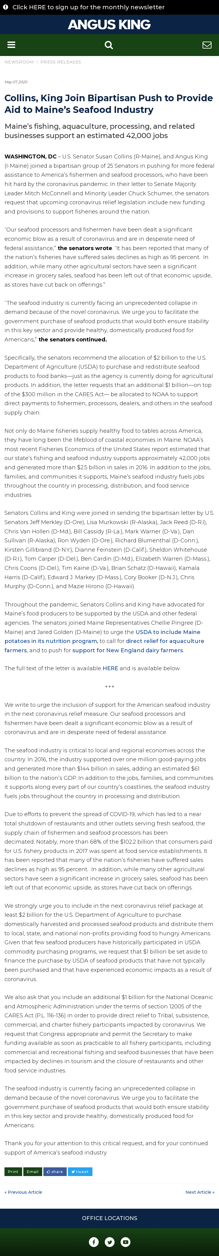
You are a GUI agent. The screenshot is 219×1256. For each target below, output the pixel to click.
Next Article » (200, 1192)
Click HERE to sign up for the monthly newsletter (89, 7)
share (55, 1171)
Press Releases (60, 62)
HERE (110, 668)
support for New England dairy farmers (127, 650)
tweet (80, 1171)
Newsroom (19, 62)
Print (13, 1171)
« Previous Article (23, 1192)
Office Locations (109, 1218)
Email (33, 1171)
